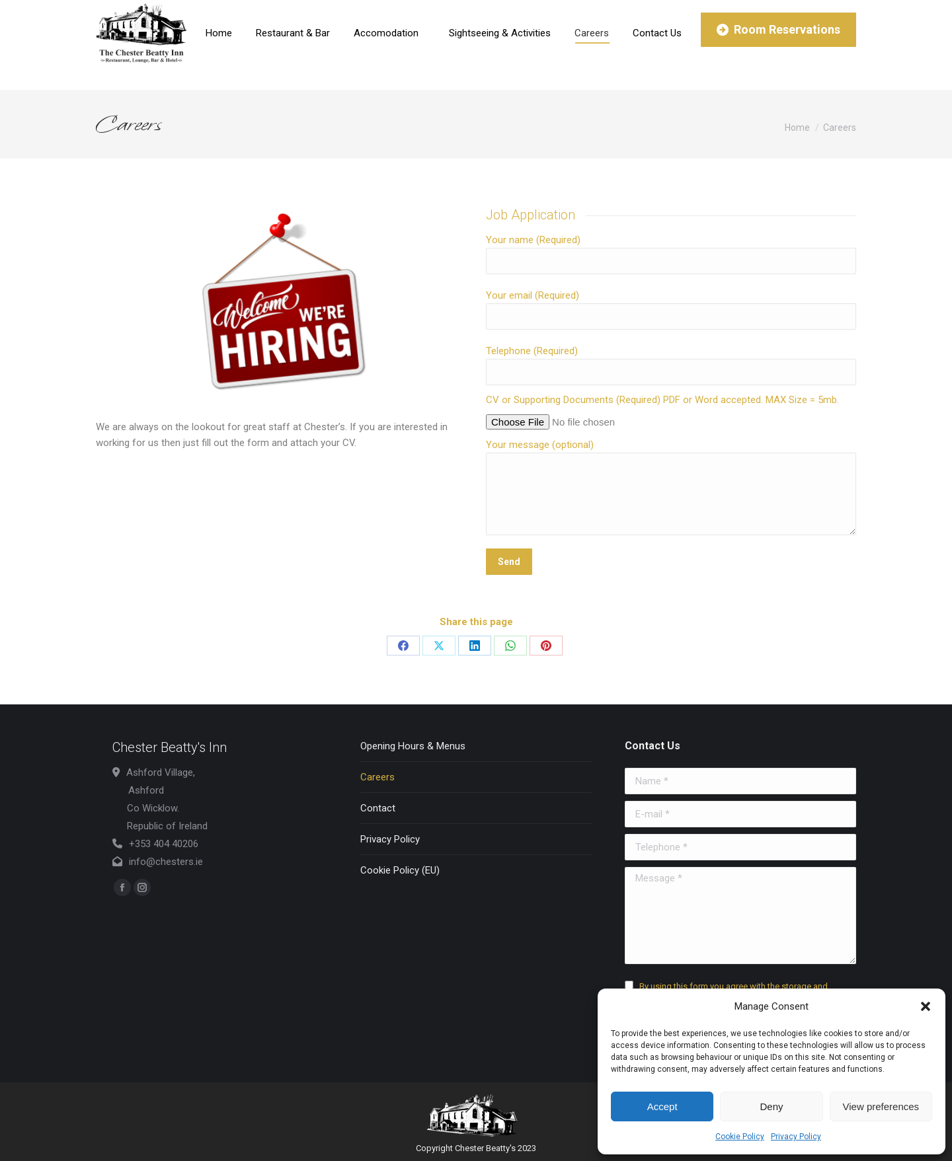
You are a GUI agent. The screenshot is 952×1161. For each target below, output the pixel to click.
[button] (925, 1006)
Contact (377, 808)
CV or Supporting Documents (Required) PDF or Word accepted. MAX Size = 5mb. (662, 400)
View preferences (881, 1106)
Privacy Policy (796, 1136)
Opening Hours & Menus (412, 746)
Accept (662, 1106)
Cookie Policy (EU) (400, 870)
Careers (377, 777)
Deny (771, 1106)
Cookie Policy (739, 1136)
